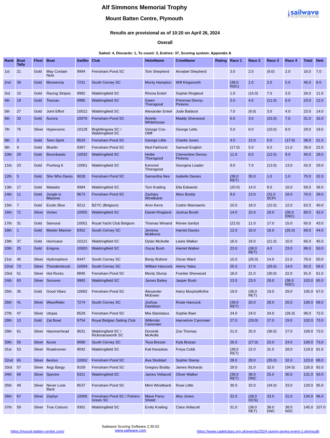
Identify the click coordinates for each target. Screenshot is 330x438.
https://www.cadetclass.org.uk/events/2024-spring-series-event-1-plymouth (258, 431)
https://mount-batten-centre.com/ (37, 431)
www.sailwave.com (130, 430)
